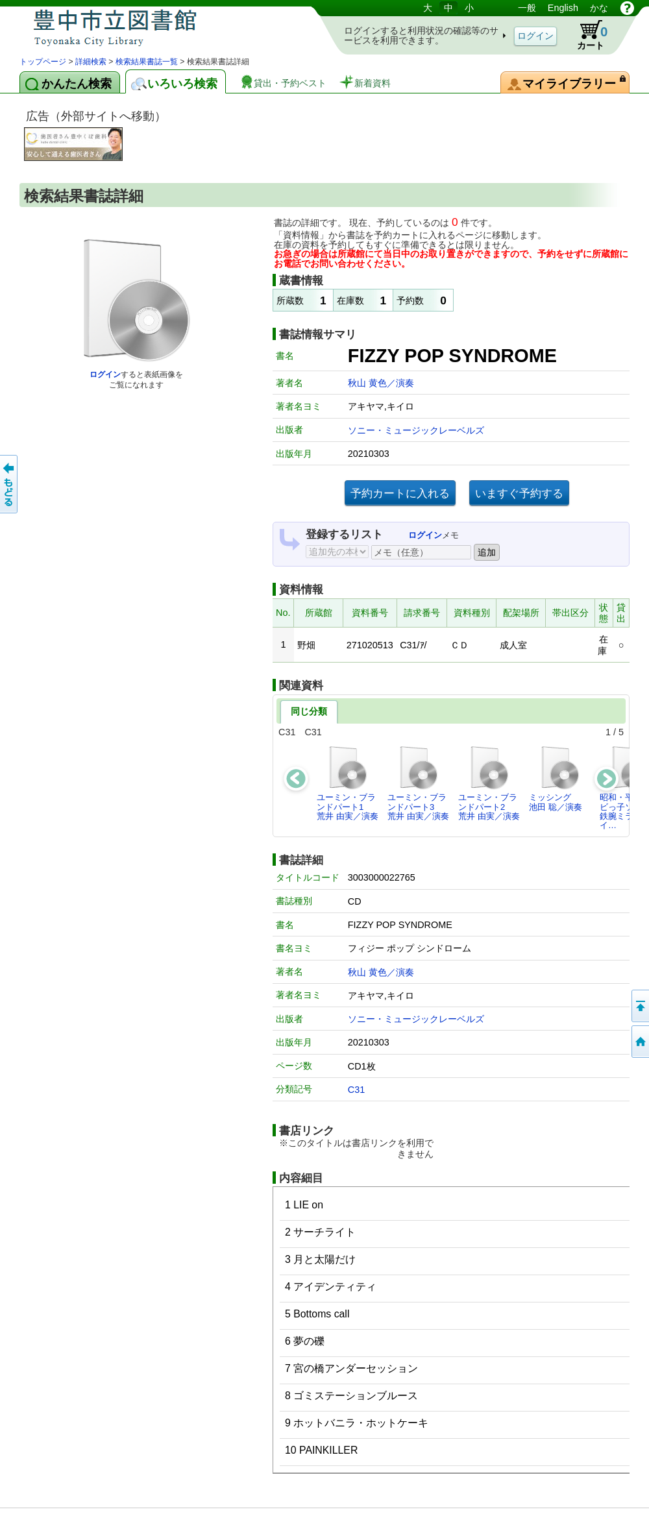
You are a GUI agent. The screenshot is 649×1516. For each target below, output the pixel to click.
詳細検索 (90, 61)
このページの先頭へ (639, 1006)
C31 (356, 1089)
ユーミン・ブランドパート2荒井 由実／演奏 (489, 782)
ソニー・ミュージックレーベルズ (416, 430)
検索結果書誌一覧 (147, 61)
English (563, 8)
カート (586, 35)
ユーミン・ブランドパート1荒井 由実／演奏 (347, 782)
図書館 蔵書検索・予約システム (156, 27)
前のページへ (9, 484)
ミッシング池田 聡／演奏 (556, 777)
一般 (527, 8)
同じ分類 (309, 711)
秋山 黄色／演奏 (381, 383)
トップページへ (639, 1041)
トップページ (42, 61)
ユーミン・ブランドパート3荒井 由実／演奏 (418, 782)
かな (599, 8)
